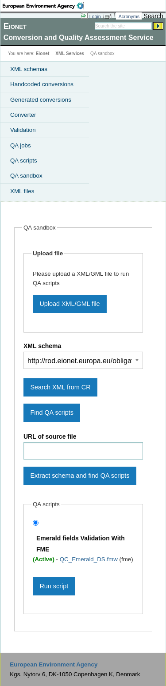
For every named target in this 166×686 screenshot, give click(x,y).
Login (95, 16)
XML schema (42, 345)
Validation (23, 130)
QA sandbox (26, 175)
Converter (23, 114)
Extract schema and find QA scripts (79, 475)
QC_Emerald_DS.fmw (90, 559)
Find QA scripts (51, 412)
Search (153, 16)
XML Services (69, 53)
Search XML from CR (60, 387)
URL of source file (50, 436)
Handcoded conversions (41, 84)
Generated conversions (40, 99)
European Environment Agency (53, 664)
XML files (22, 191)
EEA (43, 5)
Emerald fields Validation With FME (80, 544)
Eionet (43, 53)
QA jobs (20, 145)
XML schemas (28, 69)
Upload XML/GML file (69, 303)
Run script (53, 586)
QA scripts (23, 160)
